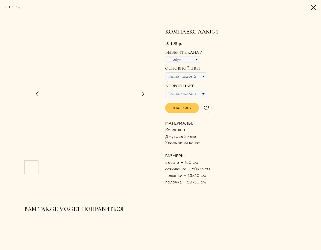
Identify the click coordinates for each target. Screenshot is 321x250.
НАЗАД (14, 7)
